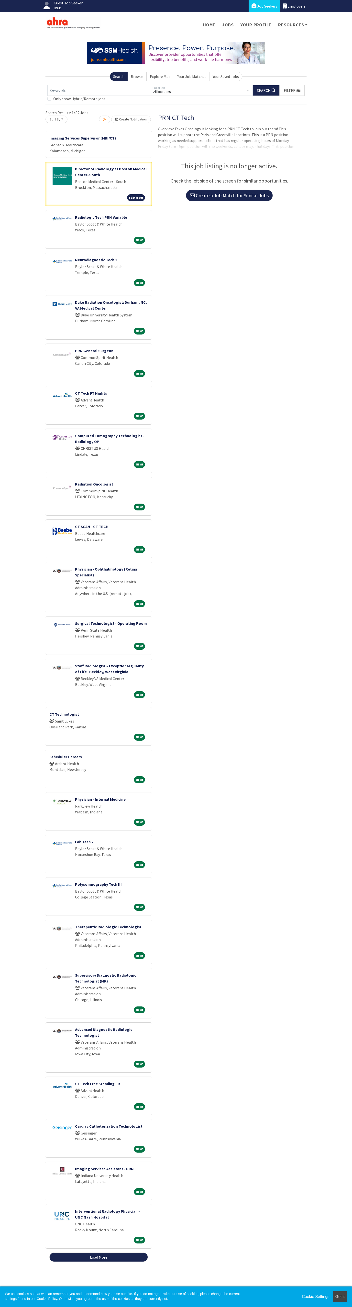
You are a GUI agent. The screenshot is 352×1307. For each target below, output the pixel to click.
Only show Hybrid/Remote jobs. (79, 98)
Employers (294, 6)
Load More (98, 1257)
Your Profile (256, 25)
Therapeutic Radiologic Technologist (108, 926)
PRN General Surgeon (94, 350)
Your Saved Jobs (226, 76)
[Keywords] (98, 90)
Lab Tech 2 (84, 841)
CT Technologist (64, 714)
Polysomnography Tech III (98, 884)
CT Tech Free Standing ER (97, 1083)
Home (209, 25)
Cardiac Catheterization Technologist (109, 1126)
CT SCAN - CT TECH (92, 526)
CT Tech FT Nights (91, 393)
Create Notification (131, 119)
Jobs (227, 25)
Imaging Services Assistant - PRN (104, 1168)
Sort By (55, 119)
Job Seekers (264, 6)
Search (118, 76)
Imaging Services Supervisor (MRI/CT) (82, 138)
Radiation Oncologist (94, 484)
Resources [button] (291, 25)
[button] (292, 90)
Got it (340, 1297)
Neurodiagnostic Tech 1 (96, 259)
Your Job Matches (191, 76)
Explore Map (160, 76)
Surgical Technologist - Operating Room (111, 623)
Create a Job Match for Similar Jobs (229, 195)
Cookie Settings (315, 1297)
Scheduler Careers (65, 756)
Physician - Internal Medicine (100, 799)
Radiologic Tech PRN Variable (101, 217)
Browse (137, 76)
